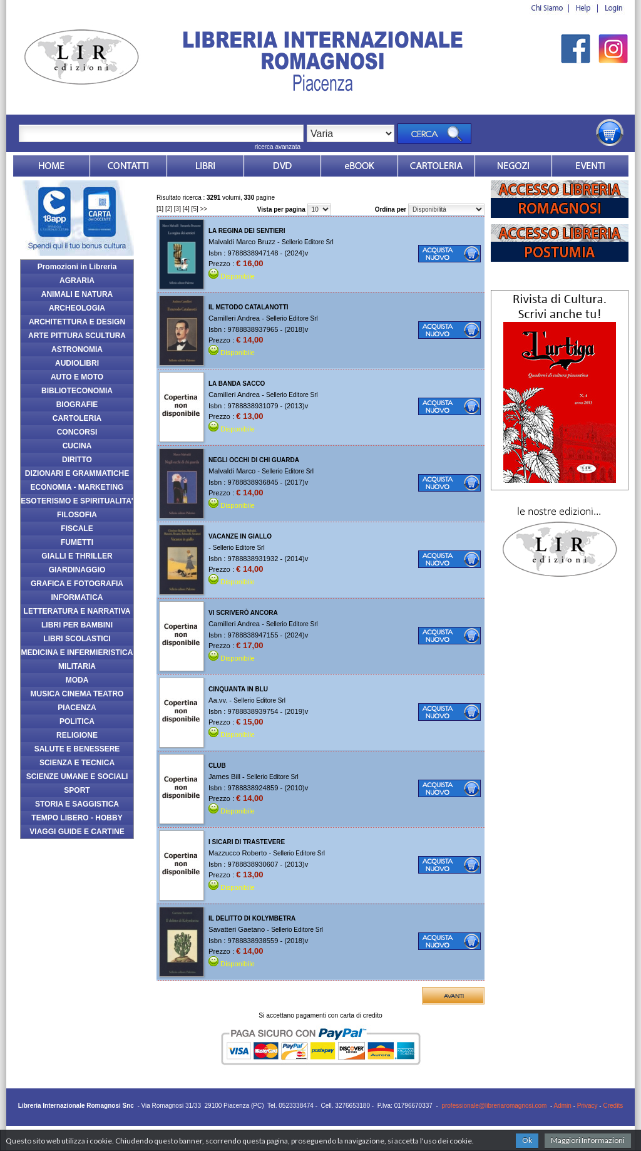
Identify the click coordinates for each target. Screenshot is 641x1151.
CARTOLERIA (77, 418)
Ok (527, 1140)
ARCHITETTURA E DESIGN (77, 321)
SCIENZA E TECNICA (77, 762)
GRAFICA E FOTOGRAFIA (77, 583)
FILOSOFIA (77, 514)
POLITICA (77, 721)
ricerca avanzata (277, 146)
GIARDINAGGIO (77, 569)
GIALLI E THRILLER (76, 556)
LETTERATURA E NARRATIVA (77, 611)
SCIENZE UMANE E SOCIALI (77, 776)
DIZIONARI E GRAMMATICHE (77, 473)
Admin (563, 1105)
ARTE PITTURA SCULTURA (77, 335)
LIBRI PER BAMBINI (77, 625)
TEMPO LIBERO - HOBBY (76, 817)
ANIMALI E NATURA (77, 294)
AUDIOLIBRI (77, 363)
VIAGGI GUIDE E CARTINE (76, 831)
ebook (359, 166)
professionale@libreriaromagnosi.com (493, 1105)
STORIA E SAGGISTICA (77, 804)
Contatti (128, 166)
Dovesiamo (513, 166)
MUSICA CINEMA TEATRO (77, 693)
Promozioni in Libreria (77, 266)
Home (51, 166)
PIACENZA (77, 707)
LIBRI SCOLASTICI (76, 638)
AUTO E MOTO (77, 377)
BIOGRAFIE (77, 404)
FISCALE (77, 528)
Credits (613, 1105)
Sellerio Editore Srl (308, 242)
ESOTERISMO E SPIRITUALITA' (77, 501)
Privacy (587, 1105)
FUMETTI (77, 542)
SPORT (77, 790)
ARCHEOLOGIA (77, 308)
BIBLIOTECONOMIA (77, 390)
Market (436, 166)
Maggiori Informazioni (588, 1140)
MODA (77, 680)
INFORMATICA (77, 597)
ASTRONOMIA (77, 349)
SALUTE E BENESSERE (77, 749)
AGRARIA (77, 280)
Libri (205, 166)
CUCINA (77, 445)
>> (204, 208)
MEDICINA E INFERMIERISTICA (77, 652)
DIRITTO (77, 459)
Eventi (590, 166)
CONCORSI (77, 432)
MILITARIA (77, 666)
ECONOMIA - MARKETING (77, 487)
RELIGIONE (77, 735)
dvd (282, 166)
